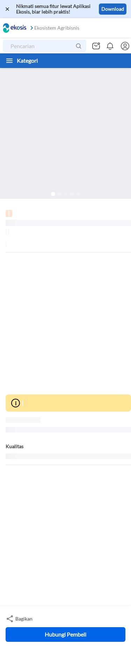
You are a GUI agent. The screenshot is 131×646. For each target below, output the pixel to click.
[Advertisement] (65, 323)
